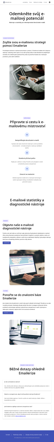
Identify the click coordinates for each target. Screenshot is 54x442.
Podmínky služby (17, 434)
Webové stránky (38, 2)
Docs (30, 2)
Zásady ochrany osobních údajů (33, 434)
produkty (25, 2)
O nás (45, 2)
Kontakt (8, 434)
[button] (27, 382)
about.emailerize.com (20, 416)
